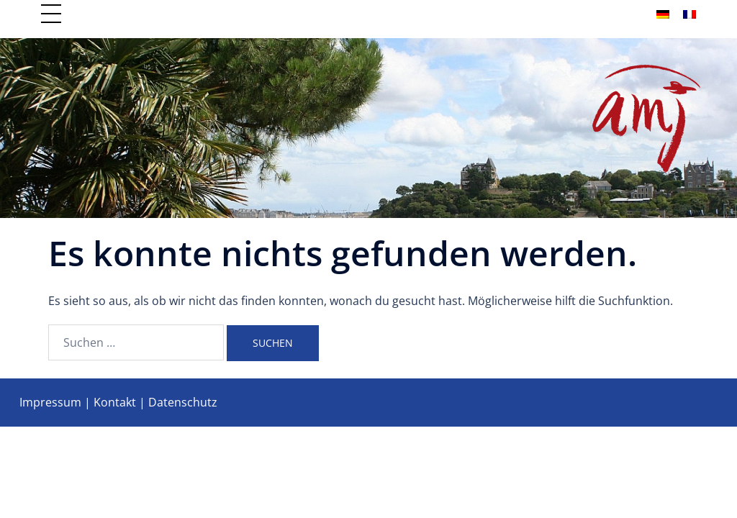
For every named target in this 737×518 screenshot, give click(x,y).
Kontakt (115, 402)
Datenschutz (182, 402)
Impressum (50, 402)
